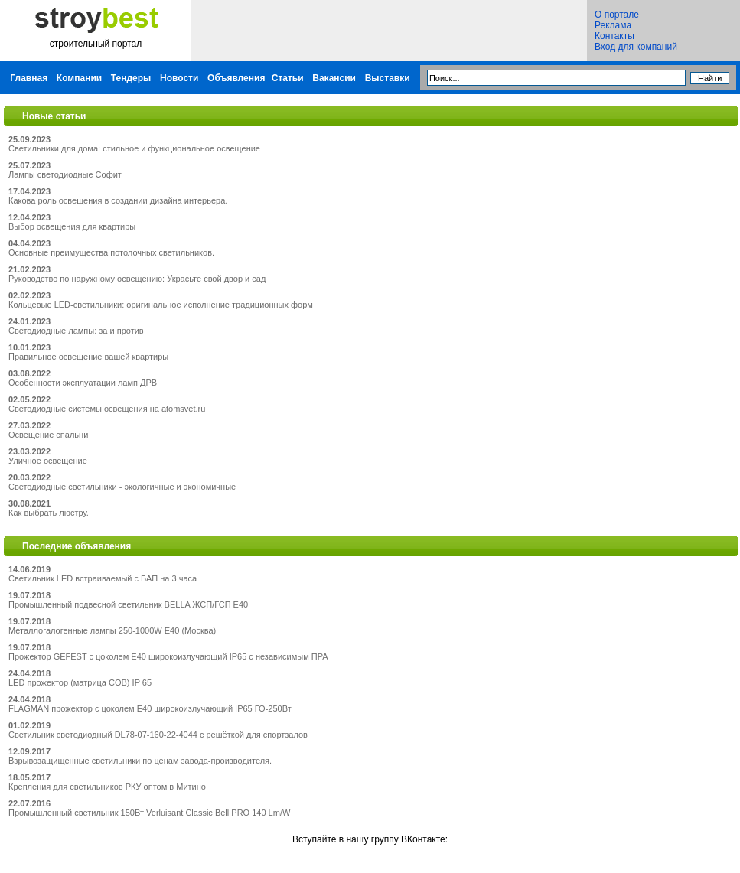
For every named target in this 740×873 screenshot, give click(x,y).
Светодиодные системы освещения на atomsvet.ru (106, 408)
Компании (79, 78)
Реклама (613, 25)
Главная (28, 78)
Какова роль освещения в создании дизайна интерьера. (117, 200)
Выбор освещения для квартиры (71, 226)
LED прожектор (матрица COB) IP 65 (80, 682)
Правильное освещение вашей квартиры (88, 356)
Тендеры (131, 78)
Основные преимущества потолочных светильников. (111, 252)
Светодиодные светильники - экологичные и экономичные (122, 486)
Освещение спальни (48, 434)
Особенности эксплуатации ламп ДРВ (82, 382)
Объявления (236, 78)
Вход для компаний (636, 46)
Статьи (288, 78)
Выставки (387, 78)
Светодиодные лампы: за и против (76, 330)
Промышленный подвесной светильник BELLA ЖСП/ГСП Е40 (128, 604)
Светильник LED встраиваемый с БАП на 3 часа (102, 578)
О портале (617, 14)
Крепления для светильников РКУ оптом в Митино (107, 786)
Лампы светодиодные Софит (65, 174)
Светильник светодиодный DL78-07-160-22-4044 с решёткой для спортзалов (158, 734)
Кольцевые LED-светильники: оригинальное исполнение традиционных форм (160, 304)
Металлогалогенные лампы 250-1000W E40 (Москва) (112, 630)
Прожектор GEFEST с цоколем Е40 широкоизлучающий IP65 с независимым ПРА (168, 656)
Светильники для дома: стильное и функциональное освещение (134, 148)
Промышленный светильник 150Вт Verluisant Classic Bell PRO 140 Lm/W (149, 812)
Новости (179, 78)
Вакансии (334, 78)
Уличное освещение (47, 460)
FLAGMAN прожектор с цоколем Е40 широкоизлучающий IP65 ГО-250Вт (150, 708)
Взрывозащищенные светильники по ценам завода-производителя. (140, 760)
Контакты (614, 36)
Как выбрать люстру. (48, 512)
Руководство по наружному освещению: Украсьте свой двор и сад (137, 278)
